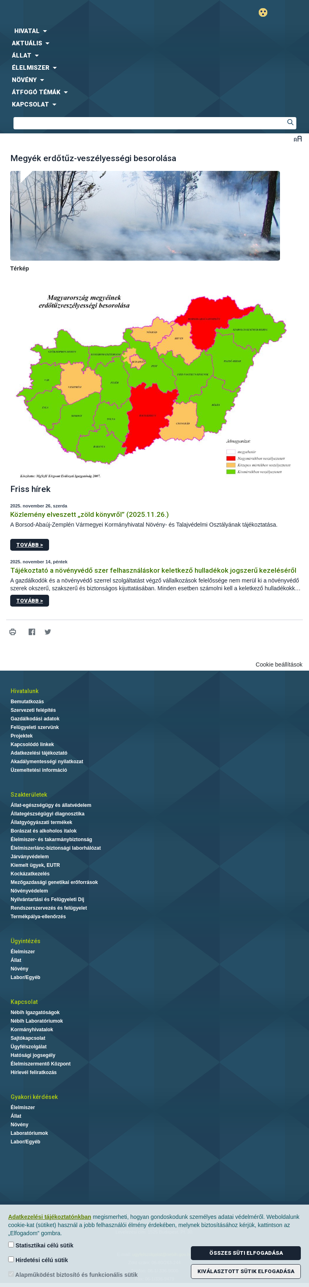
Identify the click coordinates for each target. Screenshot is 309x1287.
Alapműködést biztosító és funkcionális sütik (73, 1274)
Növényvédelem (29, 891)
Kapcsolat (24, 1002)
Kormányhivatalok (32, 1029)
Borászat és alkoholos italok (43, 831)
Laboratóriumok (29, 1133)
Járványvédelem (30, 856)
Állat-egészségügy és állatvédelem (51, 805)
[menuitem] (154, 31)
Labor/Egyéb (25, 977)
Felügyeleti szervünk (35, 727)
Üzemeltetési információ (39, 770)
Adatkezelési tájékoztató (39, 753)
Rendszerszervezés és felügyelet (49, 908)
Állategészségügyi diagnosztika (48, 814)
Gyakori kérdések (34, 1097)
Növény (19, 969)
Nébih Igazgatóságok (35, 1012)
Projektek (22, 736)
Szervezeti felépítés (33, 710)
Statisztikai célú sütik (41, 1245)
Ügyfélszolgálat (29, 1047)
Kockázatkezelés (30, 874)
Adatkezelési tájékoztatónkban (49, 1217)
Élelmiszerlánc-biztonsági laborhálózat (56, 848)
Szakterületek (29, 794)
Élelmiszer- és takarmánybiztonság (51, 839)
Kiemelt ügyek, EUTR (35, 865)
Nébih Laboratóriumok (37, 1021)
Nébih (77, 13)
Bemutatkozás (27, 701)
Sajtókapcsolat (28, 1038)
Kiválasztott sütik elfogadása (245, 1271)
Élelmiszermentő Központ (41, 1064)
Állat (16, 960)
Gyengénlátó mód (266, 12)
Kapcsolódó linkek (32, 744)
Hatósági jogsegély (33, 1055)
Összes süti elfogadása (246, 1253)
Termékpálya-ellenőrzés (38, 916)
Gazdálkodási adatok (35, 719)
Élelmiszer (23, 952)
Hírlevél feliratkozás (34, 1072)
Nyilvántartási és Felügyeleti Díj (47, 899)
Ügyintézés (25, 941)
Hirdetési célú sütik (38, 1259)
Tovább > (29, 545)
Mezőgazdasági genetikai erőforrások (54, 882)
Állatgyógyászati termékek (41, 822)
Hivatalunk (24, 691)
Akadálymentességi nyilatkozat (47, 761)
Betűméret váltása (298, 138)
